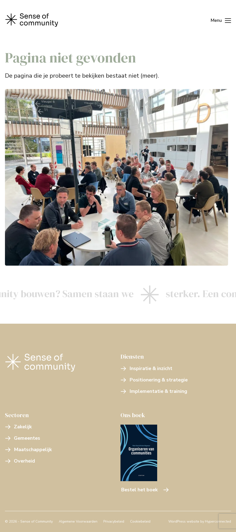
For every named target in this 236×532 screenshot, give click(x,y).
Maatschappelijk (28, 449)
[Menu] (218, 20)
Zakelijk (18, 426)
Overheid (20, 461)
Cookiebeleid (140, 521)
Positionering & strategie (154, 379)
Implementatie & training (153, 391)
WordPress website (183, 521)
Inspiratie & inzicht (146, 368)
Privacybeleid (113, 521)
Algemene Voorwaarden (78, 521)
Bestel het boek (145, 489)
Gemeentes (22, 438)
